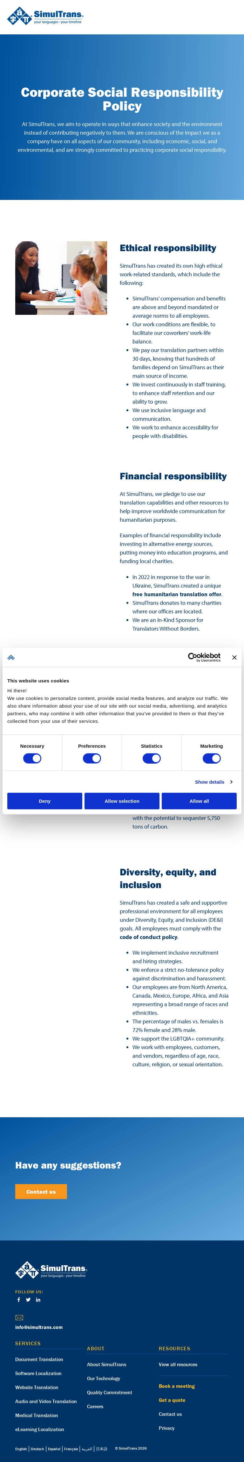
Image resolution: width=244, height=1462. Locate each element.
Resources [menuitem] (174, 1348)
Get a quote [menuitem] (172, 1400)
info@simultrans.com (39, 1327)
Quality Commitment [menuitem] (109, 1392)
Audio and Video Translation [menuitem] (46, 1401)
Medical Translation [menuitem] (36, 1415)
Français (71, 1448)
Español (54, 1448)
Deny (45, 801)
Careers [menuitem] (95, 1406)
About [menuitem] (96, 1348)
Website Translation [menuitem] (36, 1387)
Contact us (41, 1191)
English (21, 1448)
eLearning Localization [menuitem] (39, 1429)
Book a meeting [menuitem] (177, 1386)
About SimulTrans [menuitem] (106, 1364)
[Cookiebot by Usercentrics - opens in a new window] (192, 657)
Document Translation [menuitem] (39, 1359)
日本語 (101, 1448)
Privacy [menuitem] (166, 1428)
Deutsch (37, 1448)
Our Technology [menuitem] (103, 1378)
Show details (210, 781)
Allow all (199, 801)
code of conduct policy (148, 937)
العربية (87, 1448)
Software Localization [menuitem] (38, 1373)
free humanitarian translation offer (176, 594)
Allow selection (122, 801)
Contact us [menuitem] (170, 1414)
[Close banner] (234, 657)
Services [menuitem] (28, 1343)
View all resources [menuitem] (178, 1364)
